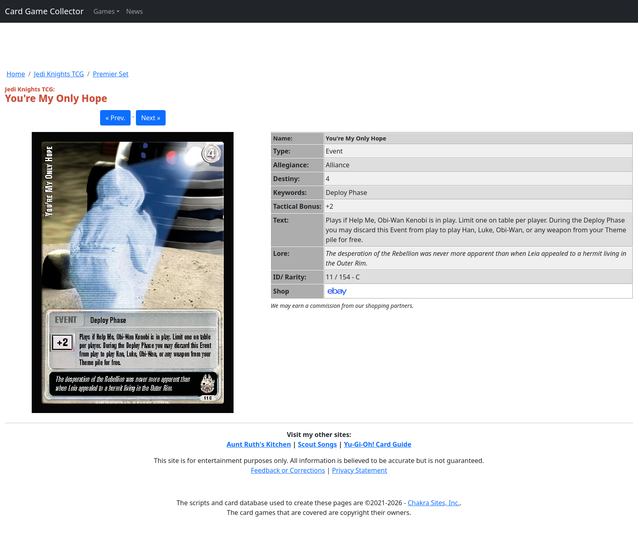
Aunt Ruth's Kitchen (259, 444)
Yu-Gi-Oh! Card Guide (377, 444)
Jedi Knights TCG (59, 73)
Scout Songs (317, 444)
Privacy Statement (359, 470)
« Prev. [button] (115, 117)
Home (16, 73)
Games (104, 11)
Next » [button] (150, 117)
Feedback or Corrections (288, 470)
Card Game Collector (44, 11)
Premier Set (110, 73)
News (134, 11)
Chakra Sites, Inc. (434, 502)
